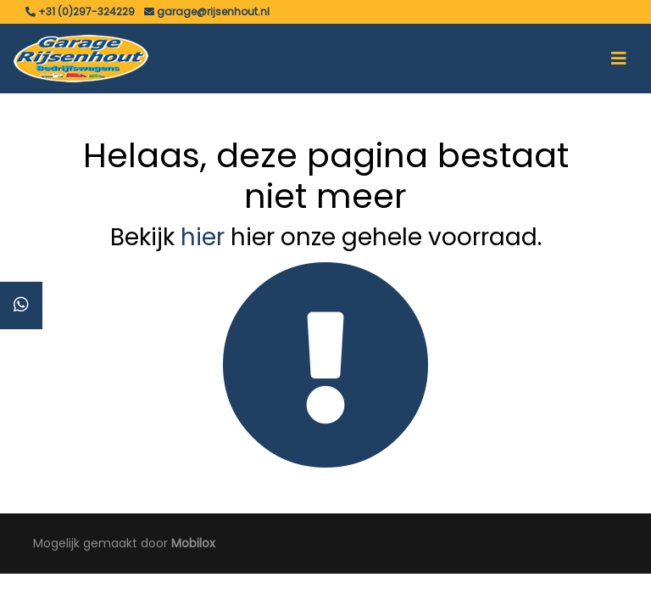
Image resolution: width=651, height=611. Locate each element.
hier (203, 237)
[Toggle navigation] (618, 58)
